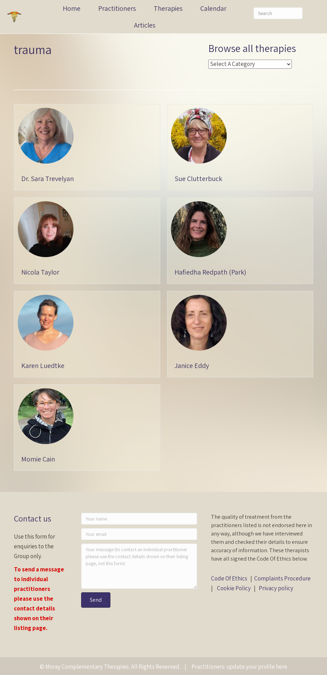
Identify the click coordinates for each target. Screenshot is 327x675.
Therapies (168, 8)
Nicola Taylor (40, 272)
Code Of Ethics (229, 578)
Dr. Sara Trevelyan (47, 178)
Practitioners (117, 8)
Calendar (213, 8)
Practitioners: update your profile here (239, 666)
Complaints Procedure (282, 578)
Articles (144, 25)
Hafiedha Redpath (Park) (210, 272)
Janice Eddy (191, 365)
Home (71, 8)
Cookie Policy (234, 588)
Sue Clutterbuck (198, 178)
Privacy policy (276, 588)
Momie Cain (38, 459)
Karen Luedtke (42, 365)
